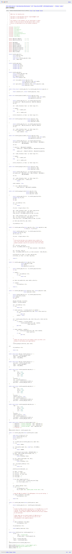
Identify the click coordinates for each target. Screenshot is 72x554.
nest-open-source (10, 6)
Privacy (10, 552)
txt (67, 552)
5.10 (32, 6)
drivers (57, 6)
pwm (61, 6)
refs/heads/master (48, 6)
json (70, 552)
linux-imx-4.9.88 (38, 6)
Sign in (69, 2)
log (34, 10)
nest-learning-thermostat (23, 6)
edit (41, 10)
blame (37, 10)
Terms (14, 552)
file (31, 10)
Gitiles (7, 552)
